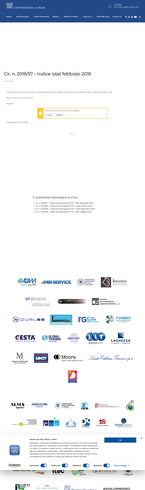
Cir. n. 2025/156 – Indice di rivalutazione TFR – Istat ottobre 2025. (64, 207)
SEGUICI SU (117, 17)
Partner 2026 (103, 17)
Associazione (22, 17)
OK (120, 460)
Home (8, 17)
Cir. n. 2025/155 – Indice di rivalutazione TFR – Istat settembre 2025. (65, 210)
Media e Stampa (71, 17)
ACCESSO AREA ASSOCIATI (126, 8)
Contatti (87, 17)
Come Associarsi (41, 17)
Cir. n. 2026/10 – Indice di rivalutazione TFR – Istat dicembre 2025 (64, 204)
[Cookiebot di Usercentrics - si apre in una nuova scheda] (15, 485)
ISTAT (72, 134)
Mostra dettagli (120, 485)
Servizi (55, 17)
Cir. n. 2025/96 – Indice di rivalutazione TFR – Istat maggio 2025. (63, 213)
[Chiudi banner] (141, 458)
